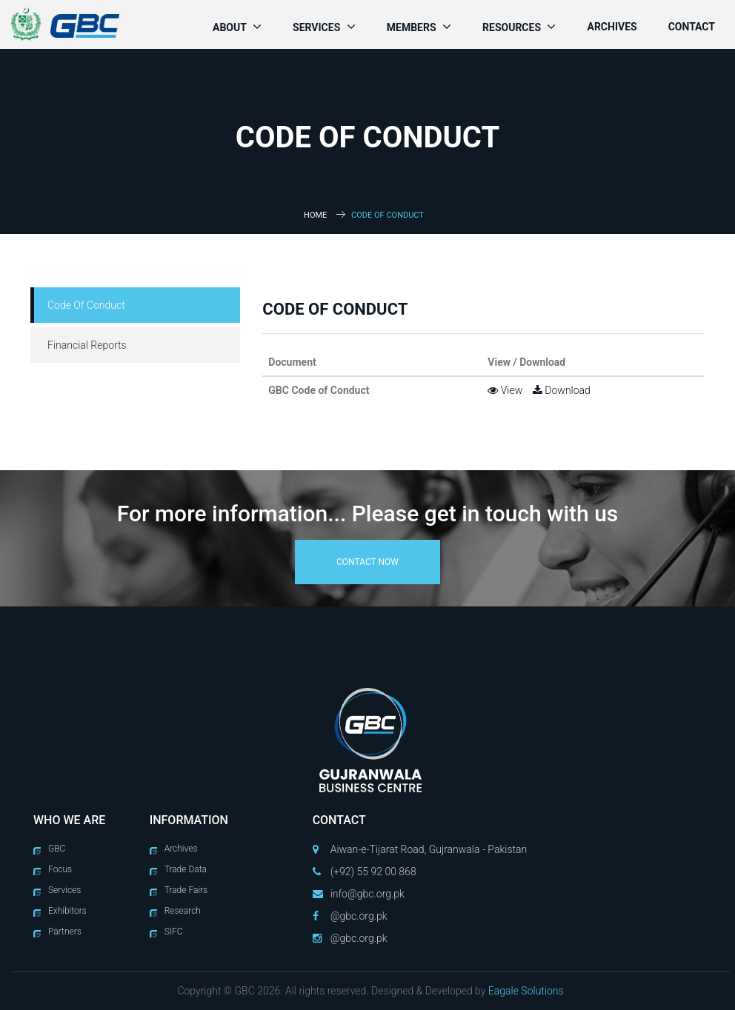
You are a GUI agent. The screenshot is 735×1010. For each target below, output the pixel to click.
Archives (611, 27)
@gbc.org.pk (359, 916)
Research (182, 911)
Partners (65, 931)
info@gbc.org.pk (367, 894)
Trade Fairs (186, 890)
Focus (60, 869)
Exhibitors (67, 911)
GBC (56, 848)
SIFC (173, 931)
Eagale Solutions (526, 991)
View (505, 390)
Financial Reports (87, 345)
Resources (519, 26)
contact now (367, 562)
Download (562, 390)
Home (315, 215)
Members (419, 26)
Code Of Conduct (86, 305)
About (237, 26)
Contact (691, 27)
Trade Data (185, 869)
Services (324, 26)
